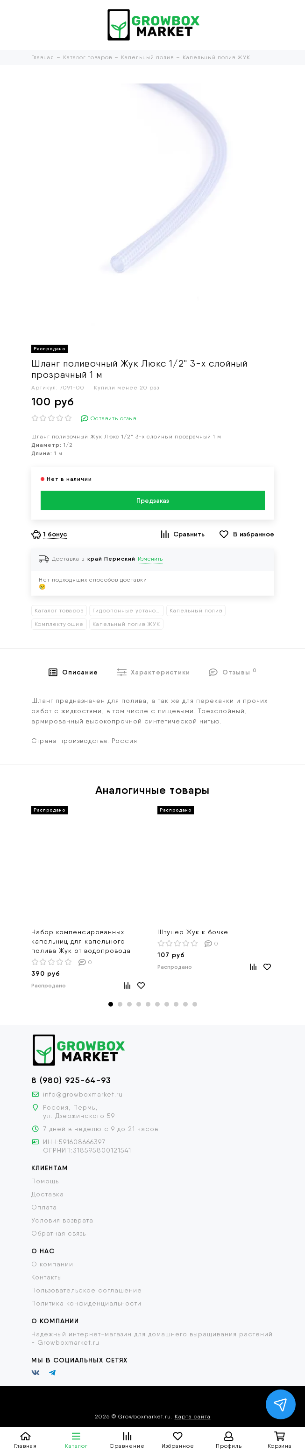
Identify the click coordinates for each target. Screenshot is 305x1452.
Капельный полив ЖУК (126, 624)
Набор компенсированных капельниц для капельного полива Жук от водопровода (81, 941)
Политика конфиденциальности (86, 1303)
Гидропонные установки (128, 610)
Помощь (45, 1181)
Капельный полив (196, 610)
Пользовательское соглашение (86, 1290)
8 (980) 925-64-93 (71, 1080)
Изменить (150, 559)
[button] (110, 1004)
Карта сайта (193, 1416)
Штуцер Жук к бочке (192, 932)
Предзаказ (152, 500)
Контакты (46, 1277)
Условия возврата (62, 1220)
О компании (52, 1264)
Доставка (47, 1194)
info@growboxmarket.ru (83, 1094)
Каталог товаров (59, 610)
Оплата (44, 1207)
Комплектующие (59, 624)
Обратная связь (58, 1233)
